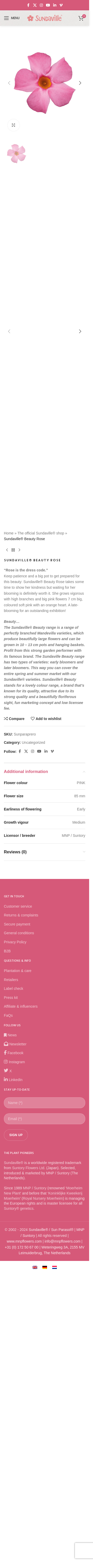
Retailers (11, 1263)
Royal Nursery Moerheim (43, 1482)
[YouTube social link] (48, 5)
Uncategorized (33, 1026)
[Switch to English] (35, 1551)
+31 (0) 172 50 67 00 (21, 1531)
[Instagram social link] (41, 5)
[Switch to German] (45, 1551)
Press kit (11, 1281)
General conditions (19, 1217)
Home (8, 817)
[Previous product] (7, 834)
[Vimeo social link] (61, 5)
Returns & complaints (21, 1199)
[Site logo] (45, 18)
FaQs (8, 1299)
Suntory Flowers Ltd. (28, 1452)
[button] (9, 225)
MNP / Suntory (35, 1472)
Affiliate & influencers (20, 1290)
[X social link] (35, 5)
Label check (13, 1272)
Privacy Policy (15, 1226)
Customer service (18, 1190)
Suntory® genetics (19, 1492)
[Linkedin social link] (55, 5)
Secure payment (17, 1208)
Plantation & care (18, 1254)
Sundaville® (13, 1447)
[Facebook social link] (28, 5)
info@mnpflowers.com (63, 1525)
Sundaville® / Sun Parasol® (51, 1514)
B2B (7, 1235)
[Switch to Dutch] (54, 1551)
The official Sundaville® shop (41, 817)
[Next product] (19, 834)
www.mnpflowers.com (24, 1525)
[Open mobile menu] (11, 18)
